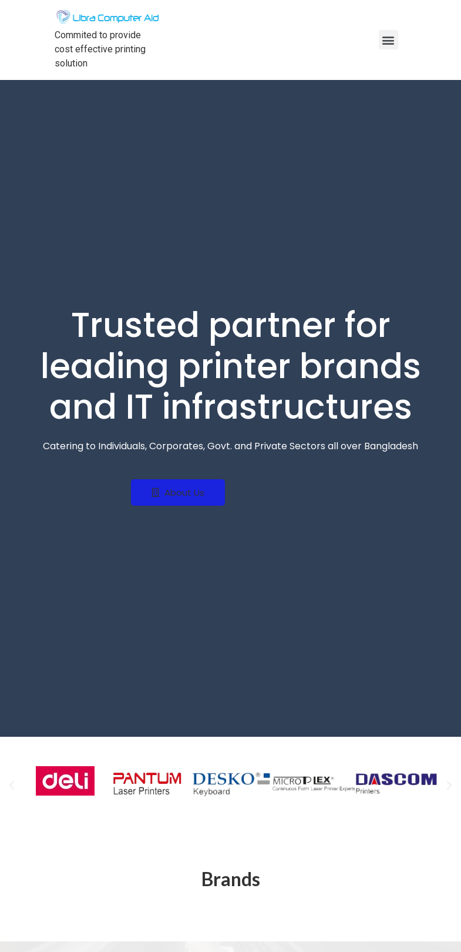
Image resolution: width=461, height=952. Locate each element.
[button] (178, 492)
